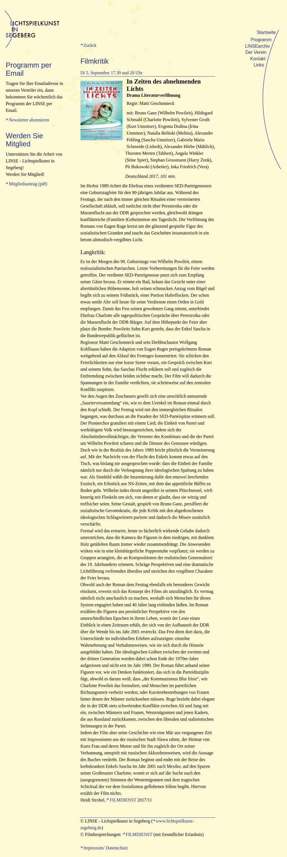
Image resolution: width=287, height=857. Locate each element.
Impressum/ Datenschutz (106, 848)
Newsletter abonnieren (29, 120)
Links (259, 65)
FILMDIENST (123, 800)
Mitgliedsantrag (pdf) (28, 183)
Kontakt (257, 58)
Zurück (90, 45)
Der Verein (256, 52)
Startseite (266, 32)
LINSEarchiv (257, 46)
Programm (261, 39)
